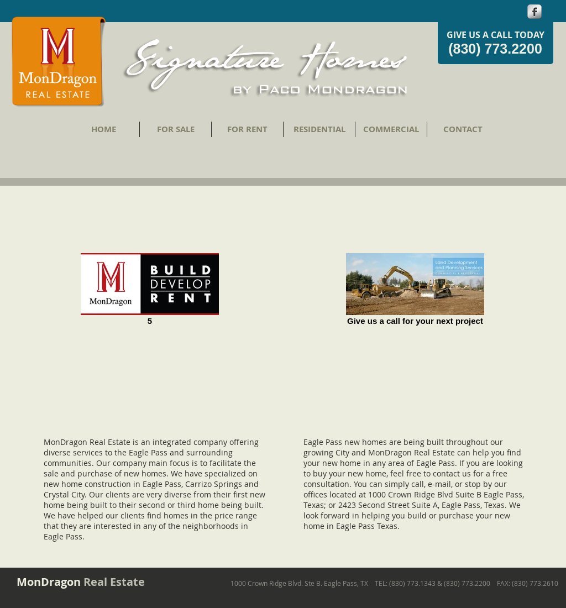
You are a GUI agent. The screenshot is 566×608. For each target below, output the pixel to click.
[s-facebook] (534, 11)
